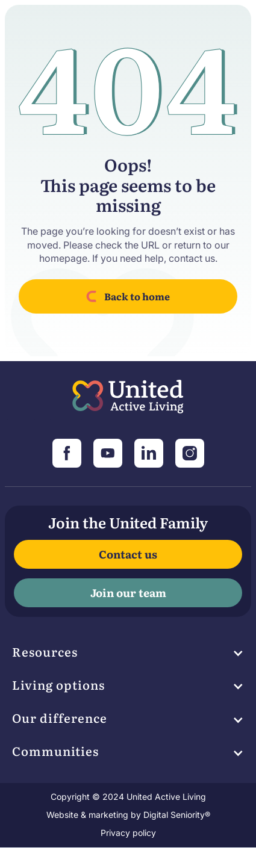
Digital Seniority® (176, 814)
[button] (128, 654)
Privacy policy (128, 833)
